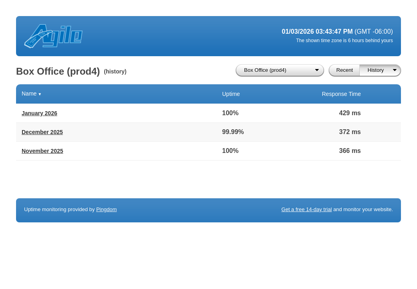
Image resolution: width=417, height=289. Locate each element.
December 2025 (42, 132)
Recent (344, 70)
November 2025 (42, 151)
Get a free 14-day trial (306, 209)
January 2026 (39, 113)
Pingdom (106, 209)
